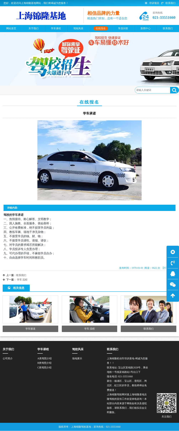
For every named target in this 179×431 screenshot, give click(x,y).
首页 (18, 90)
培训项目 (152, 3)
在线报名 (30, 90)
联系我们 (168, 3)
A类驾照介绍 (44, 358)
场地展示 (77, 358)
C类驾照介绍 (44, 367)
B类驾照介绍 (44, 363)
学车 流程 (22, 279)
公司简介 (8, 358)
